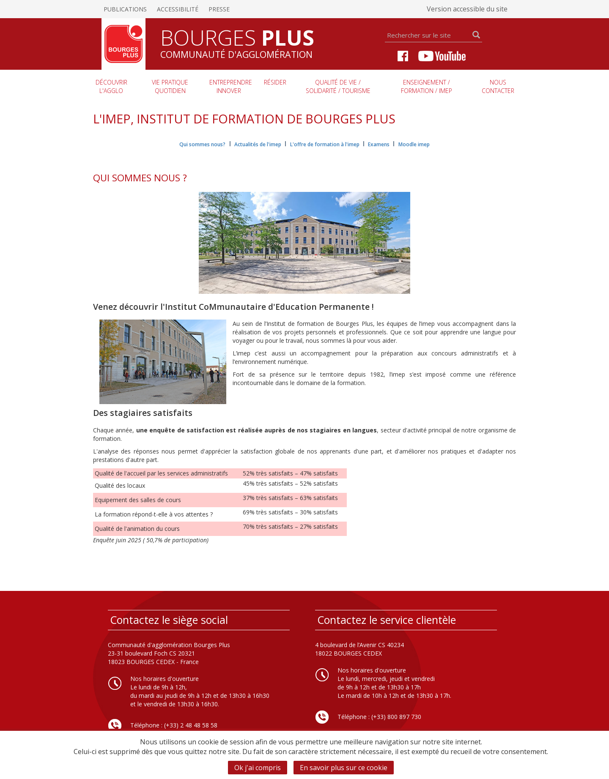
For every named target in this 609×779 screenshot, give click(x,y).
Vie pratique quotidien (170, 86)
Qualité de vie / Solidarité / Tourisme (338, 86)
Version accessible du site (467, 9)
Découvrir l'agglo (111, 86)
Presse (219, 9)
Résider (275, 82)
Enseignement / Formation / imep (426, 86)
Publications (125, 9)
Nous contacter (498, 86)
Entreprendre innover (230, 86)
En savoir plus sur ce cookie (343, 767)
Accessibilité (177, 9)
